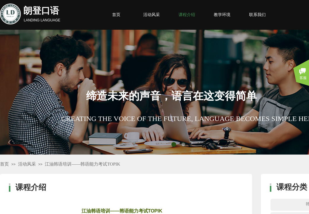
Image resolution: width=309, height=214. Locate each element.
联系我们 (257, 14)
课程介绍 (187, 14)
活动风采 (27, 164)
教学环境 (222, 14)
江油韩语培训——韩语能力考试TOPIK (82, 164)
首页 (4, 164)
